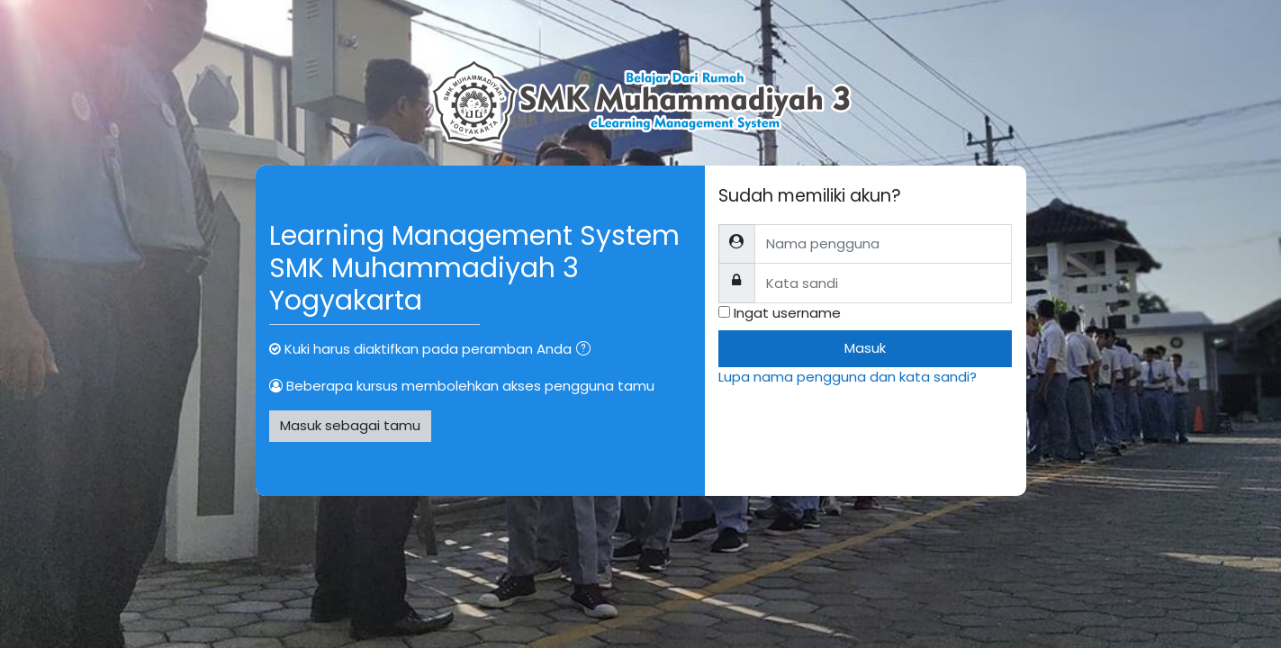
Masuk (865, 347)
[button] (587, 350)
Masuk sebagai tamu (350, 425)
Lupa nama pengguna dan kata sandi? (847, 376)
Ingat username (787, 312)
